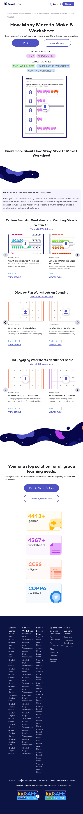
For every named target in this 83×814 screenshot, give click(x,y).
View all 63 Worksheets (41, 229)
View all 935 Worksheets (41, 364)
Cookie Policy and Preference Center (56, 780)
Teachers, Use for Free (41, 498)
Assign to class (57, 43)
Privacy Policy (29, 780)
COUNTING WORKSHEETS (41, 71)
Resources (12, 13)
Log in (55, 4)
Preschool (43, 13)
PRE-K (31, 56)
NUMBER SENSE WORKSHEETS (53, 66)
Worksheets (24, 13)
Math (34, 13)
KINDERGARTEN (46, 56)
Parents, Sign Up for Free (41, 488)
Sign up (68, 4)
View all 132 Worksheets (41, 296)
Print (25, 43)
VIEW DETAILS (14, 277)
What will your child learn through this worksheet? (41, 192)
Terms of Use (14, 780)
